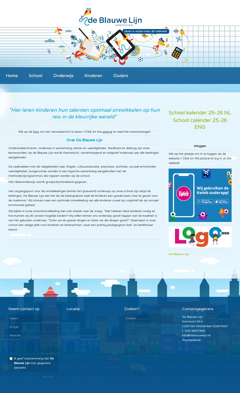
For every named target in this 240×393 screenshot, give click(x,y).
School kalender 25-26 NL (200, 113)
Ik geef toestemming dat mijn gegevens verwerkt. (34, 363)
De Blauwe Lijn (179, 254)
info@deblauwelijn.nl (196, 335)
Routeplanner (191, 340)
